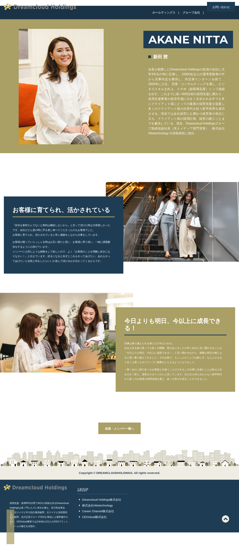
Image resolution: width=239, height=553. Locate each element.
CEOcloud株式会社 (94, 517)
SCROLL (11, 519)
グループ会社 (191, 12)
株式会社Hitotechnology (97, 505)
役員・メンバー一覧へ (119, 428)
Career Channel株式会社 (98, 511)
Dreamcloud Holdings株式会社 (101, 499)
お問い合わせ (221, 7)
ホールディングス (163, 12)
